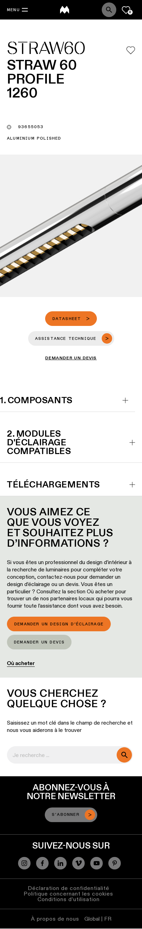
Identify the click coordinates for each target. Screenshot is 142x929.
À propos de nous (55, 918)
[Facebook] (42, 863)
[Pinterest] (114, 863)
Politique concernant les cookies (68, 893)
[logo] (64, 10)
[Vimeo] (78, 863)
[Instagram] (24, 863)
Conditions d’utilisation (68, 899)
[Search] (109, 9)
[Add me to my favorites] (130, 50)
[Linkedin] (60, 863)
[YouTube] (96, 863)
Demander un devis (39, 642)
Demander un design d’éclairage (58, 624)
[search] (124, 755)
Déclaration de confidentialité (68, 888)
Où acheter (21, 663)
